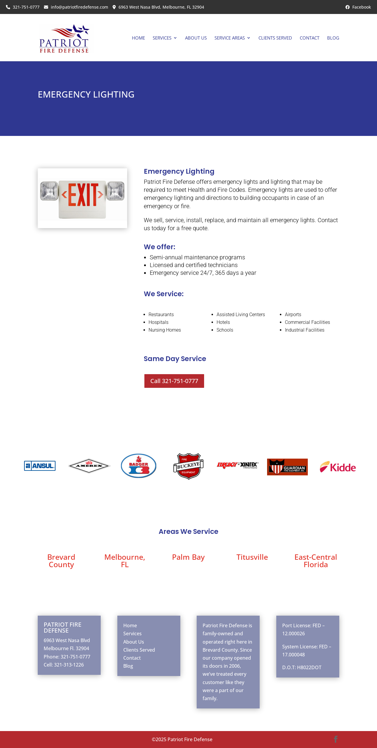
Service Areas (229, 38)
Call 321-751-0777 (174, 381)
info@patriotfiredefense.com (76, 7)
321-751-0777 (23, 7)
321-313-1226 (69, 664)
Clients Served (275, 38)
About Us (196, 38)
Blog (333, 38)
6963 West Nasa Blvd (67, 640)
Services (162, 38)
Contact (309, 38)
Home (138, 38)
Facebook (358, 7)
